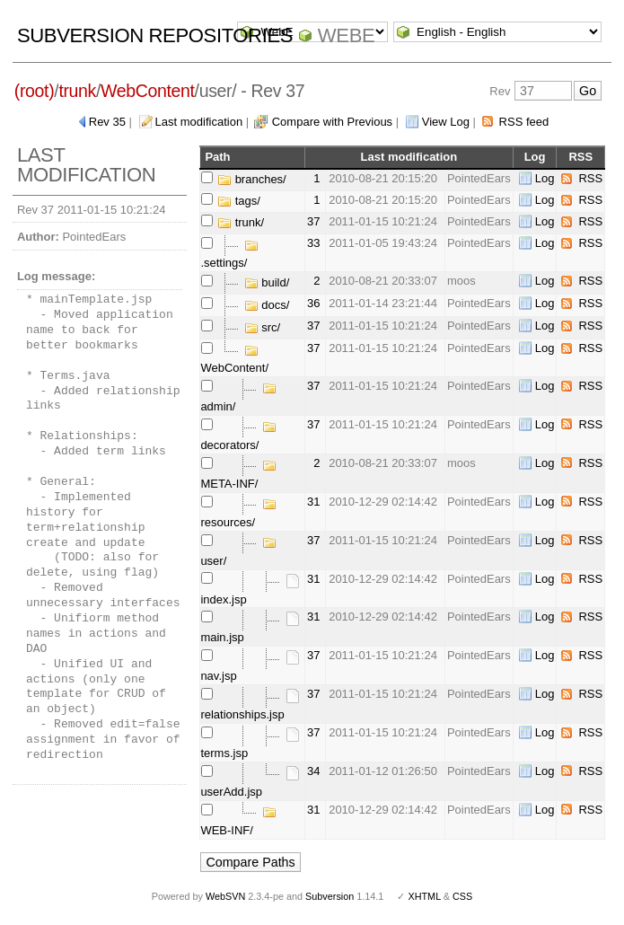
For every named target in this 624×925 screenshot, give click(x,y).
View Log (446, 121)
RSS (590, 178)
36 (313, 303)
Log (545, 178)
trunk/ (240, 222)
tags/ (238, 200)
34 (313, 771)
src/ (262, 327)
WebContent (148, 91)
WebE (346, 35)
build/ (267, 282)
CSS (462, 896)
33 (313, 243)
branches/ (251, 179)
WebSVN (225, 896)
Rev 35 (107, 121)
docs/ (267, 305)
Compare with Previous (332, 121)
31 (313, 501)
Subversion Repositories (155, 35)
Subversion (329, 896)
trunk (77, 91)
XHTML (424, 896)
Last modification (199, 121)
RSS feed (524, 121)
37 (313, 221)
